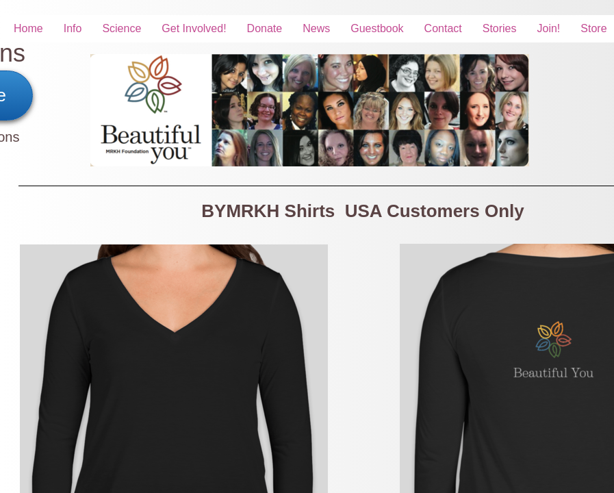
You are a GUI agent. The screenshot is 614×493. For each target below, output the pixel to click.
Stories (500, 28)
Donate (265, 28)
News (316, 28)
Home (28, 28)
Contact (443, 28)
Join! (549, 28)
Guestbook (376, 28)
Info (73, 28)
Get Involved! (194, 28)
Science (121, 28)
